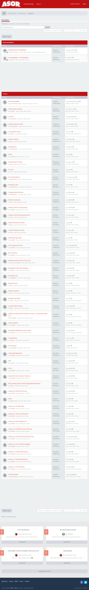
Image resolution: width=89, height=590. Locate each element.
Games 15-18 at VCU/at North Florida (21, 437)
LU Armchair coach (15, 103)
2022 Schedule (13, 474)
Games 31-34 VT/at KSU (16, 406)
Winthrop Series (13, 291)
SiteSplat (20, 588)
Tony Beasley (12, 338)
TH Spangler (71, 245)
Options (40, 510)
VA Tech (10, 170)
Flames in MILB (13, 139)
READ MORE (22, 542)
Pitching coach (13, 185)
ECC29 (70, 132)
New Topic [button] (7, 36)
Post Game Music (14, 177)
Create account (75, 4)
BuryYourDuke (25, 24)
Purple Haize (14, 149)
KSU (9, 361)
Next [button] (84, 30)
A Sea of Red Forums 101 (39, 52)
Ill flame (12, 111)
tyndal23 (12, 333)
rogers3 (12, 363)
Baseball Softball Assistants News (19, 330)
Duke (10, 399)
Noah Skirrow (13, 276)
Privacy (11, 581)
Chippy (12, 340)
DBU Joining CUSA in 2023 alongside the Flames (24, 383)
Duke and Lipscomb (14, 238)
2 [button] (65, 30)
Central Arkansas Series (16, 230)
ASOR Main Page (29, 4)
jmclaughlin (13, 348)
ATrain (12, 134)
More (39, 4)
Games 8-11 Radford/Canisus (18, 452)
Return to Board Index (9, 517)
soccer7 (70, 162)
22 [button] (80, 30)
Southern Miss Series (15, 306)
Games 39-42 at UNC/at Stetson (19, 376)
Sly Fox (18, 24)
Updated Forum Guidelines (17, 50)
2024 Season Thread (15, 162)
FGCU (10, 368)
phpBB (31, 588)
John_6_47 (71, 109)
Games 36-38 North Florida (17, 391)
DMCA (16, 581)
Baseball (6, 20)
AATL (69, 154)
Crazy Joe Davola (15, 263)
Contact (27, 581)
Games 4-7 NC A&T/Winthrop (18, 459)
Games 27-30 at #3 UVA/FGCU (18, 414)
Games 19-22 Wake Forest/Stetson (20, 429)
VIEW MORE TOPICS (45, 571)
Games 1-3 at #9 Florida (16, 467)
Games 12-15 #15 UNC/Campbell (19, 444)
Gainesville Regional (15, 353)
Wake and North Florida (16, 223)
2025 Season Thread (15, 109)
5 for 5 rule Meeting (23, 530)
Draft (10, 154)
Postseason (12, 346)
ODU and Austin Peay (15, 245)
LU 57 (11, 172)
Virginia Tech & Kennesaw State (19, 215)
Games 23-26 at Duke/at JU (17, 421)
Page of (57, 30)
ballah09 (70, 200)
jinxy (11, 141)
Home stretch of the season (17, 207)
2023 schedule (13, 323)
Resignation (12, 147)
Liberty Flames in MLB (15, 124)
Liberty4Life (13, 126)
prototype (13, 318)
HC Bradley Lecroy (14, 132)
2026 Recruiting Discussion (68, 530)
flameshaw (13, 119)
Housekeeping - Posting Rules (18, 57)
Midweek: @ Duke (14, 298)
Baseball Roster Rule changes (18, 268)
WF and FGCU (12, 253)
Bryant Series (12, 283)
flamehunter (71, 124)
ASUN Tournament (14, 200)
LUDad (70, 399)
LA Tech (10, 116)
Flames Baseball (13, 101)
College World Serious (15, 192)
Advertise (5, 581)
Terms (21, 581)
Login (84, 4)
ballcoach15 (13, 179)
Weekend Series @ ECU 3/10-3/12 (19, 260)
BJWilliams (13, 278)
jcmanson (12, 24)
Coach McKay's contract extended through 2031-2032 (23, 551)
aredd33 (12, 157)
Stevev (70, 215)
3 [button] (68, 30)
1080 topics (48, 30)
